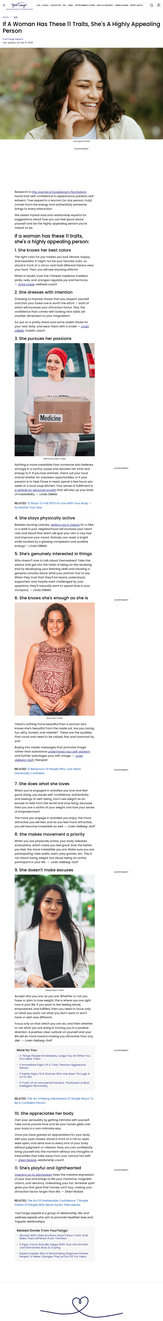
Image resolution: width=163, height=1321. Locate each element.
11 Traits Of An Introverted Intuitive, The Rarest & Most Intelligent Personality (55, 1084)
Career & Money (121, 5)
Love (38, 5)
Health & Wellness (105, 5)
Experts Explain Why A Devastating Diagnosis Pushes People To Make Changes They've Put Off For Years (54, 1255)
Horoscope (56, 5)
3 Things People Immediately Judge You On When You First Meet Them (55, 1057)
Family (70, 5)
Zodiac (45, 5)
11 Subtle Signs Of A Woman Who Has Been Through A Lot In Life (55, 1075)
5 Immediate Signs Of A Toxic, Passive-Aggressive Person (53, 1066)
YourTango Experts (13, 39)
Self (64, 5)
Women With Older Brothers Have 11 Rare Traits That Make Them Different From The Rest (54, 1237)
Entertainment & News (85, 5)
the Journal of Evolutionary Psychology (59, 192)
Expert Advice (136, 5)
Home (6, 17)
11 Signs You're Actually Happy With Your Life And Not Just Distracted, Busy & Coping (54, 1246)
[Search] (151, 5)
